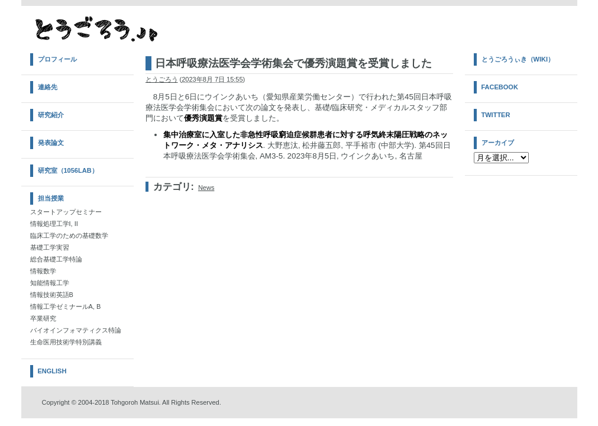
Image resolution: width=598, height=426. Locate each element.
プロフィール (57, 59)
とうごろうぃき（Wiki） (517, 59)
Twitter (495, 114)
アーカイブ (497, 142)
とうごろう (162, 79)
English (52, 371)
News (206, 187)
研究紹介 (51, 114)
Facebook (499, 87)
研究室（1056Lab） (68, 170)
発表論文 (51, 142)
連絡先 (47, 87)
